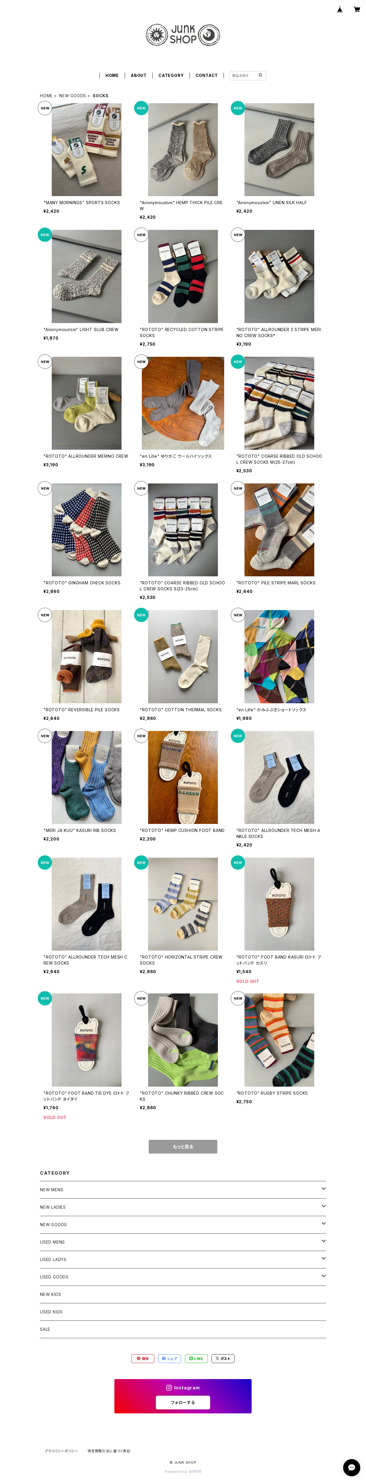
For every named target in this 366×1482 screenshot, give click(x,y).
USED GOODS (54, 1276)
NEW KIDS (50, 1294)
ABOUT (139, 75)
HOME (112, 75)
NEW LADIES (53, 1207)
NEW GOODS (72, 95)
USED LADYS (53, 1259)
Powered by (183, 1471)
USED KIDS (51, 1311)
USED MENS (52, 1242)
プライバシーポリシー (61, 1451)
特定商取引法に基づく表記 (108, 1451)
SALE (45, 1329)
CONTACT (207, 75)
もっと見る (183, 1147)
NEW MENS (51, 1189)
